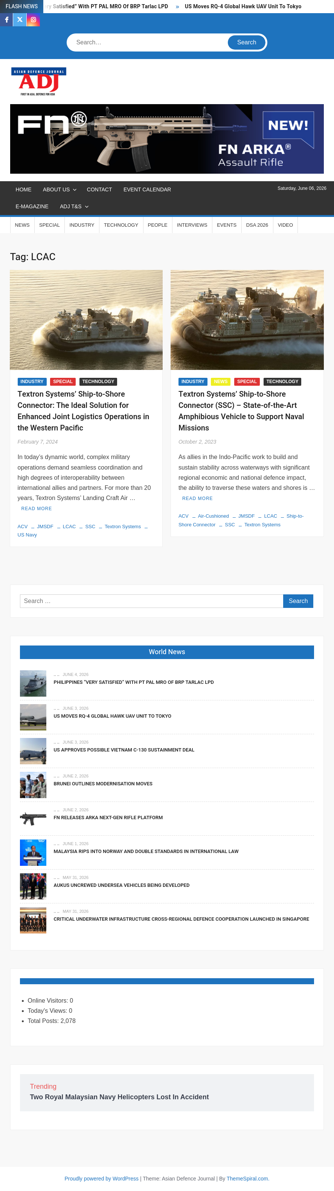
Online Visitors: (49, 1000)
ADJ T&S (70, 206)
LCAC (69, 526)
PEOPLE (158, 225)
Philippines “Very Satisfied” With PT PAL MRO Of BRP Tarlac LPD (88, 7)
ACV (23, 526)
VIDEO (285, 225)
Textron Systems (123, 526)
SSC (90, 526)
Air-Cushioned (213, 516)
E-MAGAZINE (32, 206)
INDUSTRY (81, 225)
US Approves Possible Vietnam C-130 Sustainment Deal (124, 749)
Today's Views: (48, 1011)
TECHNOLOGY (121, 225)
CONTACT (99, 189)
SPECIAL (49, 225)
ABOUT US (56, 189)
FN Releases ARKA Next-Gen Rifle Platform (108, 817)
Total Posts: (44, 1021)
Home (24, 189)
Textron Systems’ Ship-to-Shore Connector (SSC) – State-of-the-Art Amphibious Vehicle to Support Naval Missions (241, 411)
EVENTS (226, 225)
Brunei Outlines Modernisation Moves (103, 783)
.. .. (56, 674)
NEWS (22, 225)
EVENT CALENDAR (147, 189)
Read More (36, 508)
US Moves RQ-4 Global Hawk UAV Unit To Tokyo (243, 7)
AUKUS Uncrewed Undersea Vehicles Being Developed (122, 885)
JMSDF (45, 526)
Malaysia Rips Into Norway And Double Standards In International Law (146, 851)
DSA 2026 (257, 225)
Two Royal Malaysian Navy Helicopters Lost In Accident (119, 1097)
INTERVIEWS (192, 225)
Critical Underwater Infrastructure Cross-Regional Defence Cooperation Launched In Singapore (181, 919)
